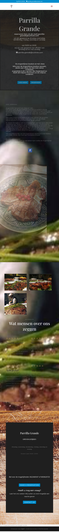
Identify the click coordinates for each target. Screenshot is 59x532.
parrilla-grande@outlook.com (32, 35)
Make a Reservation (29, 485)
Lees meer (23, 82)
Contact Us (29, 502)
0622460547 (34, 477)
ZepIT (23, 529)
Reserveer (35, 82)
